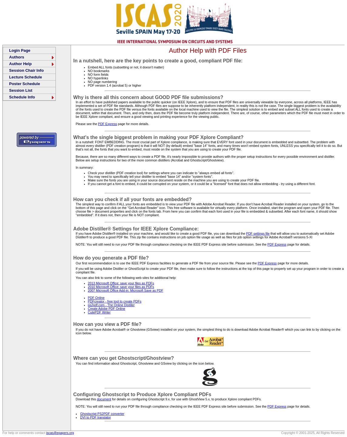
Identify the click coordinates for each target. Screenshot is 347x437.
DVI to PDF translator (95, 417)
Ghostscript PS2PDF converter (102, 413)
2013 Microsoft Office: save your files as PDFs (121, 283)
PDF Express (107, 124)
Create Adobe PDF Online (106, 308)
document (104, 399)
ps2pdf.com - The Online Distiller (111, 305)
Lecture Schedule (25, 77)
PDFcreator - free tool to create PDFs (114, 301)
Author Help (32, 63)
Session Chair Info (26, 70)
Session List (20, 90)
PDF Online (96, 298)
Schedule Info (32, 97)
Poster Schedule (24, 83)
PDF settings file (258, 233)
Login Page (19, 50)
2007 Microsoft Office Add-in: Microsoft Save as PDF (125, 290)
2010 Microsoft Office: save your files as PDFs (121, 287)
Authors (32, 57)
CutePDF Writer (99, 312)
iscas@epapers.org (60, 433)
